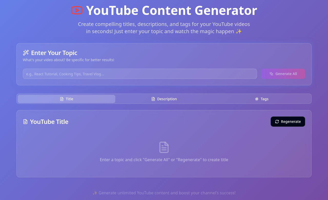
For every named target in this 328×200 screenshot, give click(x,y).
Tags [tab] (262, 98)
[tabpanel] (164, 143)
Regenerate (288, 121)
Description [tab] (164, 98)
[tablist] (164, 99)
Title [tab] (66, 98)
